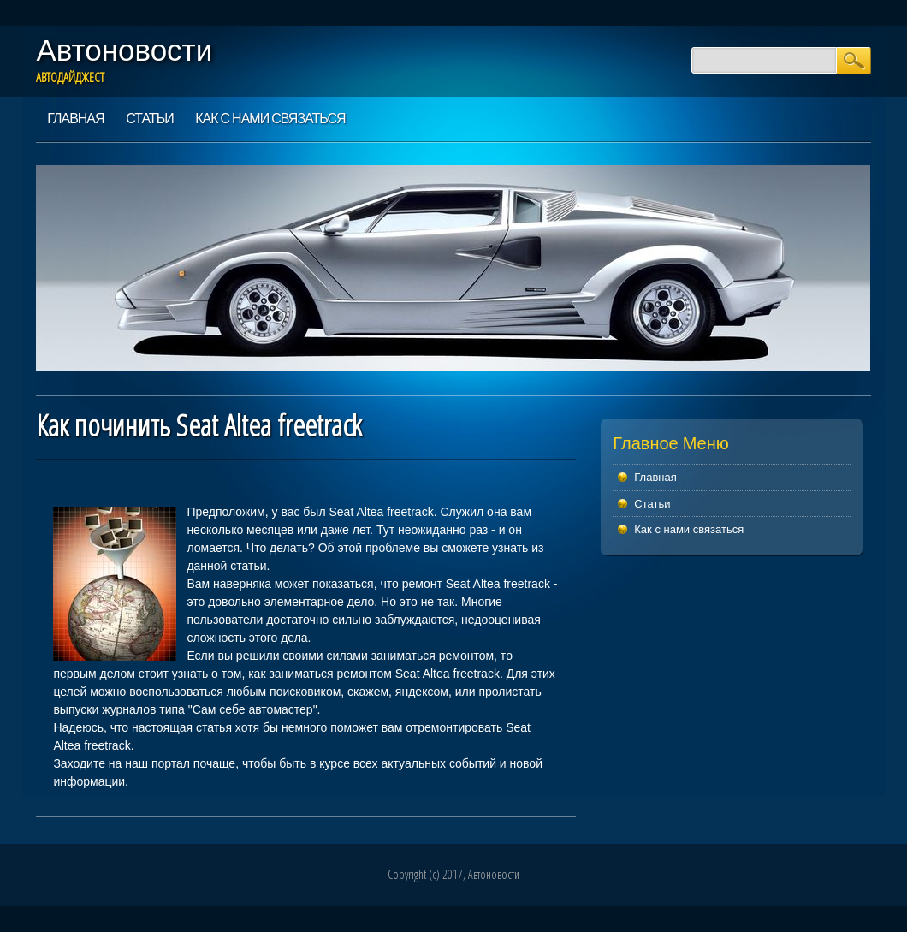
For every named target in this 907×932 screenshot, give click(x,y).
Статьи (149, 118)
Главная (75, 118)
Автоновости (124, 49)
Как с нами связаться (270, 118)
